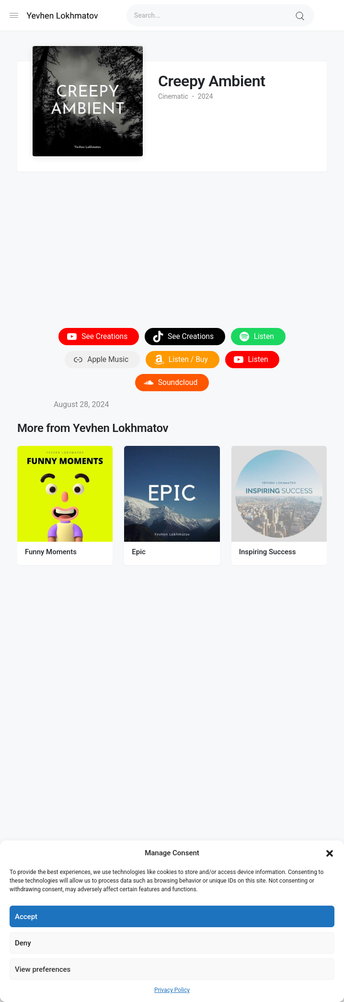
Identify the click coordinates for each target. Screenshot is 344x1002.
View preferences (42, 969)
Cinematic (173, 96)
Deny (23, 943)
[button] (329, 853)
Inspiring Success (267, 552)
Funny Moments (51, 552)
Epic (139, 552)
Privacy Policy (172, 990)
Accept (26, 916)
